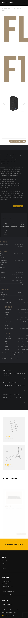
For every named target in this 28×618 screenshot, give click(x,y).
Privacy (4, 568)
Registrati (5, 589)
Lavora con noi (6, 566)
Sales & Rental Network (17, 141)
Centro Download (7, 581)
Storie (4, 563)
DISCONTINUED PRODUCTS (14, 8)
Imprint (4, 571)
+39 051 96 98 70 (10, 615)
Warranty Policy (6, 594)
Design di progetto (7, 586)
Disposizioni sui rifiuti (8, 591)
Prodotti (4, 8)
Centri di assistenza (7, 583)
